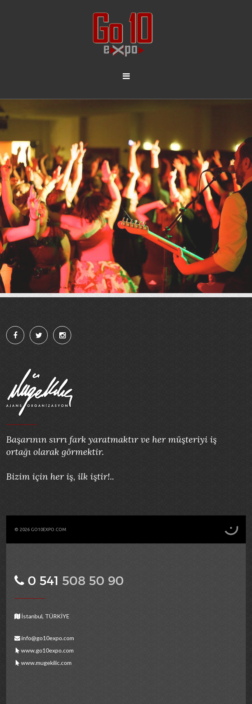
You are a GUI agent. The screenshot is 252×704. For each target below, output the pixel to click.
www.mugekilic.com (43, 662)
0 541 (74, 580)
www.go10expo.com (44, 650)
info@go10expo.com (44, 637)
